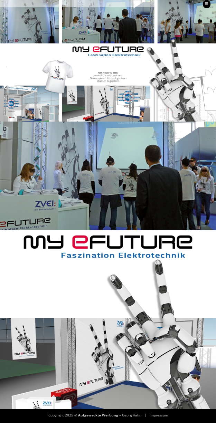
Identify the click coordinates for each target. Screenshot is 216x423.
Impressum (159, 415)
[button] (206, 4)
